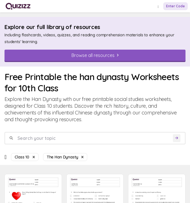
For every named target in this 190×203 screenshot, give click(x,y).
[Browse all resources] (95, 55)
